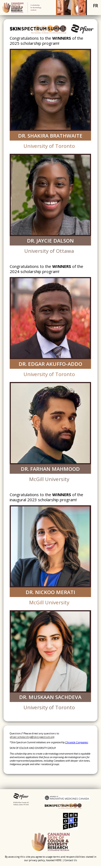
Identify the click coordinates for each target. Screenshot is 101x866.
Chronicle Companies (76, 742)
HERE (58, 860)
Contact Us (70, 860)
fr (95, 6)
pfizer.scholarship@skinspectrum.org (32, 737)
